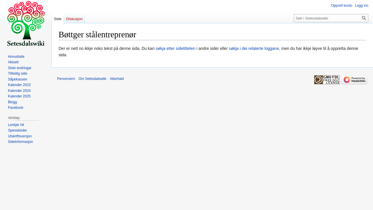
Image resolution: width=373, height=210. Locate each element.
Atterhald (117, 79)
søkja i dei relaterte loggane (254, 48)
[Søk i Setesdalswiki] (331, 18)
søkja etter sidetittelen (175, 48)
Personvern (66, 79)
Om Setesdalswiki (92, 79)
